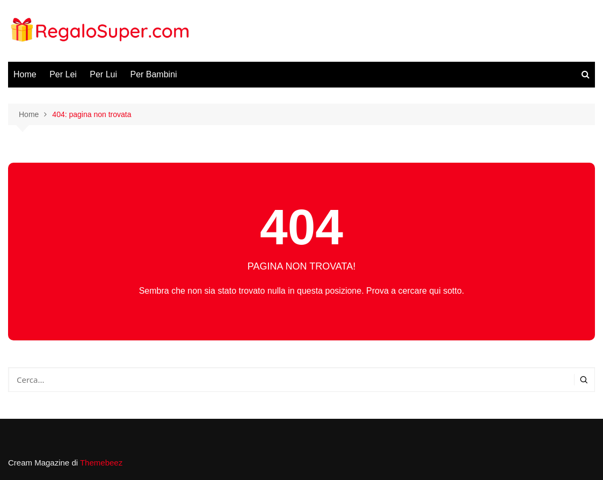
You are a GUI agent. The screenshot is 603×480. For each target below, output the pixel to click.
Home (25, 74)
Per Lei (63, 74)
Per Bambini (153, 74)
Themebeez (101, 462)
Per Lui (103, 74)
